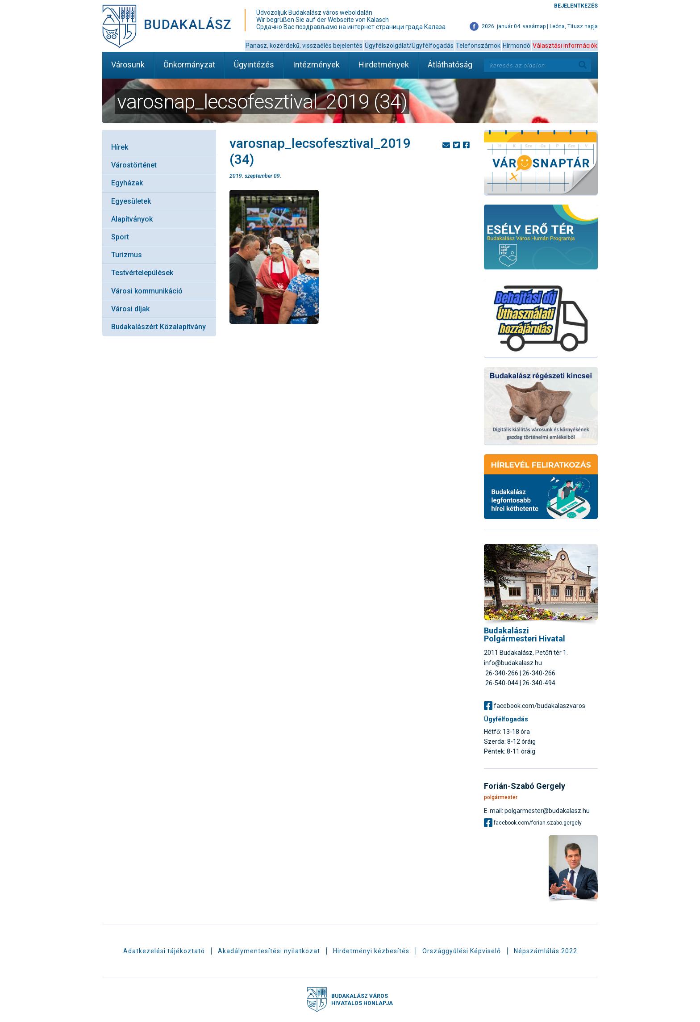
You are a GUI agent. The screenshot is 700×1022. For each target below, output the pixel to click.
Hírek (119, 147)
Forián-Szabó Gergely (524, 786)
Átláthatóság (450, 64)
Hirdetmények (383, 64)
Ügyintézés (254, 64)
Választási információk (565, 45)
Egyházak (127, 183)
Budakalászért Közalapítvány (158, 327)
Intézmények (316, 64)
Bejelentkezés (576, 5)
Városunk (128, 64)
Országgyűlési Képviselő (461, 951)
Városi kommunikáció (147, 291)
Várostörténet (134, 165)
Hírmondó (516, 45)
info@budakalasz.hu (513, 663)
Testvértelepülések (142, 272)
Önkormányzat (189, 64)
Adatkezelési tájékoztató (164, 951)
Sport (120, 237)
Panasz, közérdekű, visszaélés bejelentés (304, 45)
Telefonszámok (478, 45)
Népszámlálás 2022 (545, 951)
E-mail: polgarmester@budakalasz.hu (537, 810)
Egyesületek (131, 201)
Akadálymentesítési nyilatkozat (269, 951)
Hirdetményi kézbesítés (371, 951)
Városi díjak (130, 309)
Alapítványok (132, 219)
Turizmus (126, 255)
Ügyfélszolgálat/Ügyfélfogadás (409, 45)
